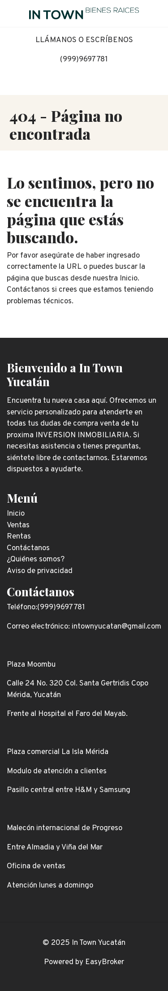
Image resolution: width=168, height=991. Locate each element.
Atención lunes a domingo (50, 886)
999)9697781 (85, 60)
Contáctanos (40, 591)
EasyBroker (104, 962)
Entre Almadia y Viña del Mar (55, 848)
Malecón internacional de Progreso (64, 828)
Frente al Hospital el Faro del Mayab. (67, 714)
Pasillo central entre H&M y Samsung (68, 790)
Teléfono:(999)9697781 (46, 607)
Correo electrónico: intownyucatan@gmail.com (84, 627)
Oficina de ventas (36, 866)
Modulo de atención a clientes (57, 771)
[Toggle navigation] (154, 13)
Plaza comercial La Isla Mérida (57, 752)
